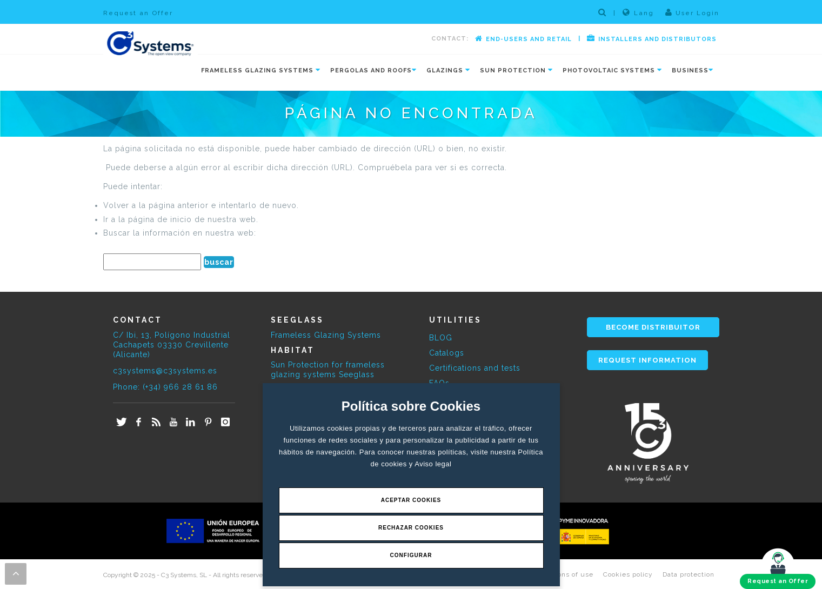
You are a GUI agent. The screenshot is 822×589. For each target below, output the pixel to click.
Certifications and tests (474, 368)
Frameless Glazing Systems (326, 335)
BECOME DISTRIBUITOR (653, 327)
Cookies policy (628, 574)
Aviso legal (433, 464)
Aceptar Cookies (411, 500)
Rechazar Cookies (411, 528)
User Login (692, 12)
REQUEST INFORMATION (647, 360)
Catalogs (446, 353)
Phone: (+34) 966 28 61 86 (165, 387)
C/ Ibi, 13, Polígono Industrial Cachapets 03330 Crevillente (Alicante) (171, 345)
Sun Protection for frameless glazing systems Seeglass (328, 369)
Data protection (688, 574)
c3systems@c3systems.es (165, 370)
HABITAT (293, 350)
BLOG (440, 337)
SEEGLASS (297, 320)
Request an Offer (138, 13)
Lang (638, 12)
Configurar (411, 555)
